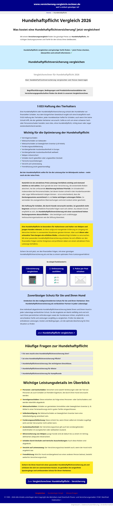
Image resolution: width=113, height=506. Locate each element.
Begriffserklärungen (35, 90)
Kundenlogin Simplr (55, 493)
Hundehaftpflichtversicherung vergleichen (56, 62)
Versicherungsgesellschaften (37, 93)
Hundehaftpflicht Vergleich (56, 20)
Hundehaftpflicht (79, 36)
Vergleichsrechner (43, 74)
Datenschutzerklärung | (91, 504)
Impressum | (76, 504)
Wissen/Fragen (72, 493)
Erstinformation (107, 504)
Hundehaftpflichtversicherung (55, 29)
